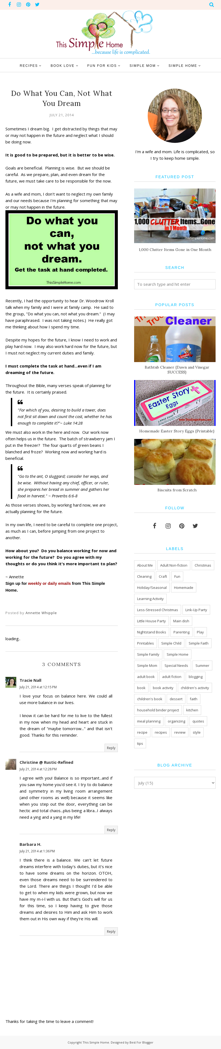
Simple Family (148, 654)
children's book (149, 698)
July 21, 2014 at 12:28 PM (38, 769)
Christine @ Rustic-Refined (46, 762)
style (197, 732)
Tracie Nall (30, 680)
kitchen (192, 710)
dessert (176, 698)
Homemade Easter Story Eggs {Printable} (176, 431)
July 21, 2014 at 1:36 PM (37, 851)
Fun (177, 576)
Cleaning (144, 576)
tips (140, 743)
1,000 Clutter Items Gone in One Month (175, 249)
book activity (163, 687)
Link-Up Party (196, 609)
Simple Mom (147, 665)
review (179, 732)
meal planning (148, 721)
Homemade (183, 587)
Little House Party (151, 620)
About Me (145, 565)
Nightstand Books (151, 632)
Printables (145, 643)
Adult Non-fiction (173, 565)
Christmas (203, 565)
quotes (198, 721)
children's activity (195, 687)
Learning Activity (150, 598)
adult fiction (171, 676)
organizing (176, 721)
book (141, 687)
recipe (142, 732)
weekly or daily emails (49, 583)
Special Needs (176, 665)
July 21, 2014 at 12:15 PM (38, 687)
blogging (196, 676)
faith (193, 698)
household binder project (158, 710)
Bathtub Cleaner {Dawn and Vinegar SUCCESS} (177, 370)
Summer (202, 665)
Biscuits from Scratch (177, 490)
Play (200, 632)
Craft (163, 576)
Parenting (181, 632)
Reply (111, 748)
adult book (146, 676)
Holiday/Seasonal (152, 587)
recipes (161, 732)
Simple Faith (199, 643)
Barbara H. (30, 844)
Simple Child (171, 643)
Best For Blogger (141, 1042)
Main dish (181, 620)
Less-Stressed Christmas (157, 609)
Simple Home (177, 654)
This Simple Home (96, 1042)
